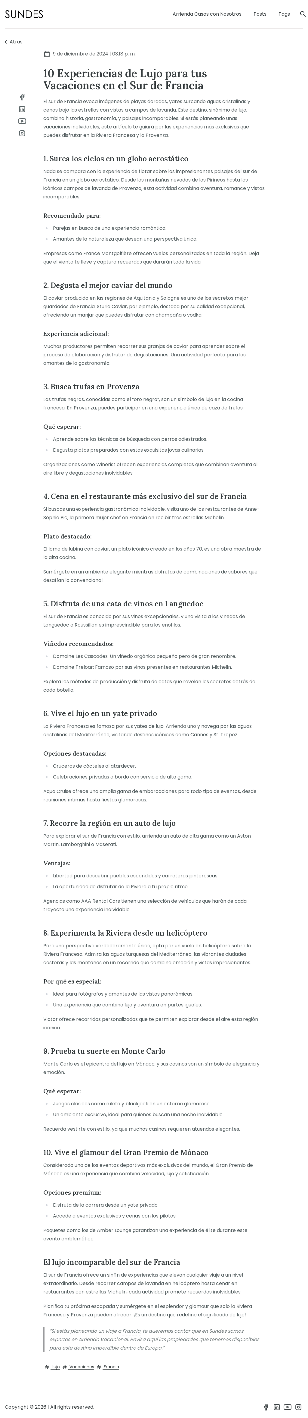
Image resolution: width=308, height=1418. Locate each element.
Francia (131, 1331)
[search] (303, 14)
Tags (284, 14)
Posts (260, 14)
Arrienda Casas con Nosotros (207, 14)
